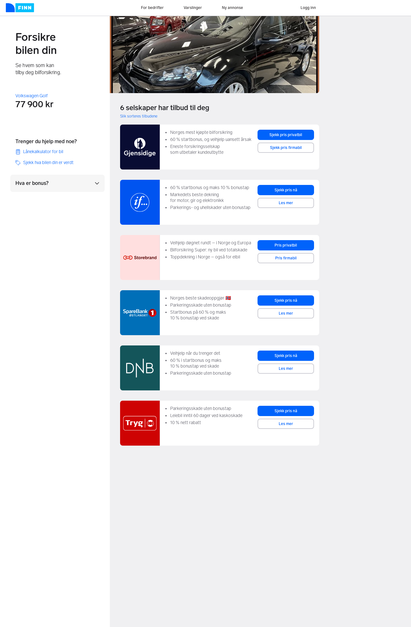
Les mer (286, 203)
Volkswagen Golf (31, 96)
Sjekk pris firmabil (286, 147)
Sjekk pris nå (286, 190)
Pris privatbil (286, 245)
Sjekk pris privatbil (285, 135)
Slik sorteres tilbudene (138, 116)
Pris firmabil (286, 258)
